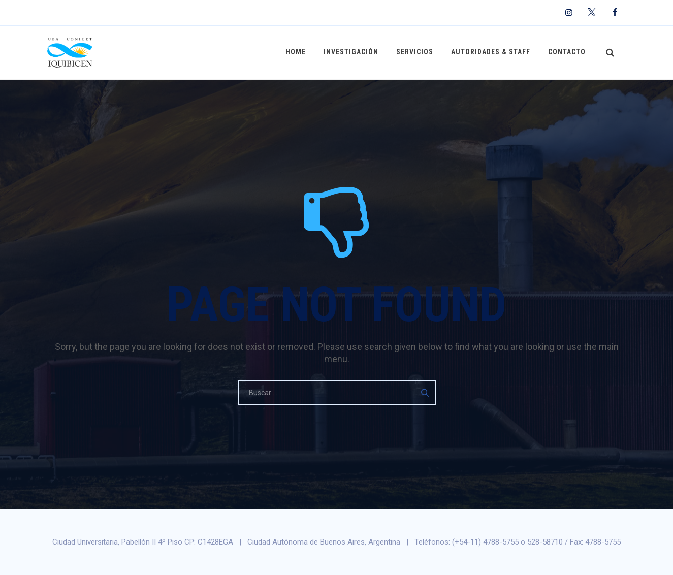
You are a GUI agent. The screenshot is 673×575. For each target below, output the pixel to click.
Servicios (416, 52)
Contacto (567, 52)
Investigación (353, 52)
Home (298, 52)
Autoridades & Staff (491, 52)
